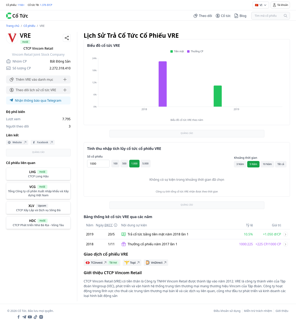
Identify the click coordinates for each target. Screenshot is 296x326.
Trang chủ (12, 26)
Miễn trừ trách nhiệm (258, 311)
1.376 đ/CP (46, 5)
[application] (187, 86)
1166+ (21, 5)
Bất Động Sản (60, 61)
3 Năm (240, 164)
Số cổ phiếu (95, 156)
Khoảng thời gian (245, 158)
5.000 (145, 163)
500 (124, 163)
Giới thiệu (281, 311)
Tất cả (280, 164)
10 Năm (267, 164)
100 (115, 163)
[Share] (67, 38)
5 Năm (253, 164)
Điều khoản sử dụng (227, 311)
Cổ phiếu (29, 26)
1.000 (134, 163)
